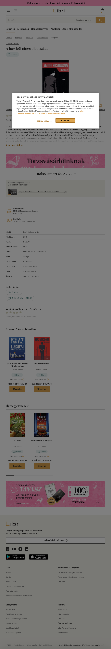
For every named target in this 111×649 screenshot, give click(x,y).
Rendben (65, 120)
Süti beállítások (44, 121)
